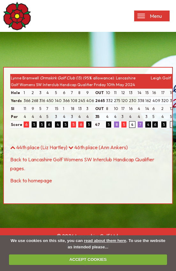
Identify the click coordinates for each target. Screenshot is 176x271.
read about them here (105, 240)
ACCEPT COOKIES (88, 259)
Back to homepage (31, 180)
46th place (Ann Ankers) (98, 147)
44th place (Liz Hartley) (38, 147)
